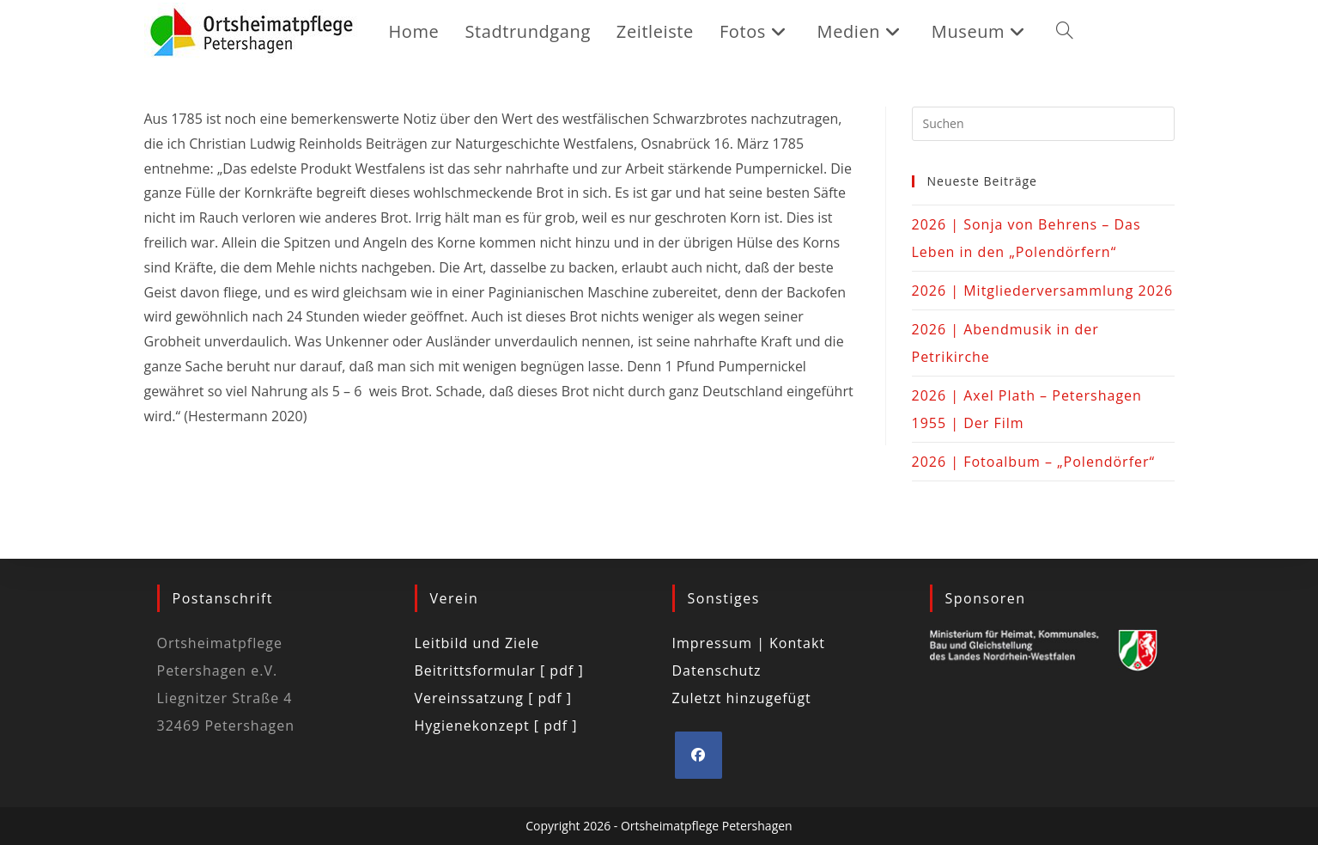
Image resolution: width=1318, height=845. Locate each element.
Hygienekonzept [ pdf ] (496, 725)
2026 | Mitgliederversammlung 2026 (1043, 290)
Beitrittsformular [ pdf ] (499, 670)
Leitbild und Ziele (477, 643)
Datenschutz (717, 670)
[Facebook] (698, 755)
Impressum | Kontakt (749, 643)
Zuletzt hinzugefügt (741, 698)
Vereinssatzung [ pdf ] (493, 698)
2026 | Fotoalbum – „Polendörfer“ (1034, 461)
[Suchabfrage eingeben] (1043, 124)
